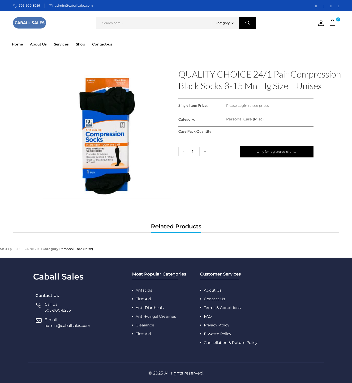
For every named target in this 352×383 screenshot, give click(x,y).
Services (61, 44)
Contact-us (102, 44)
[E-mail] (39, 322)
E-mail (51, 319)
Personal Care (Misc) (245, 119)
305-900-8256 (29, 5)
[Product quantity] (194, 151)
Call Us (51, 304)
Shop (80, 44)
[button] (333, 23)
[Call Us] (39, 307)
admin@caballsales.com (74, 5)
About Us (38, 44)
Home (17, 44)
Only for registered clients (276, 151)
